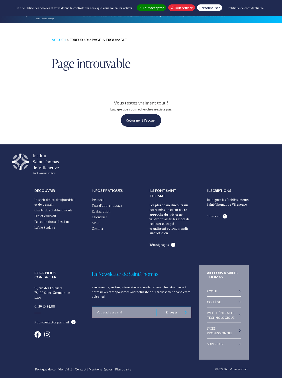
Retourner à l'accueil (141, 120)
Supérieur (215, 344)
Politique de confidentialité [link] (246, 8)
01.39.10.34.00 (44, 306)
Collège (214, 302)
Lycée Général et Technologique (221, 315)
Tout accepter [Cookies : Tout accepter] (151, 8)
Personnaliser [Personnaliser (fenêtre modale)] (209, 8)
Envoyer (171, 312)
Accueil (59, 39)
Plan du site (123, 369)
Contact (80, 369)
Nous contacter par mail (51, 322)
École (212, 291)
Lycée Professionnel (219, 331)
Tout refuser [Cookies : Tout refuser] (181, 8)
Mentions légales (101, 369)
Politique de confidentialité (53, 369)
